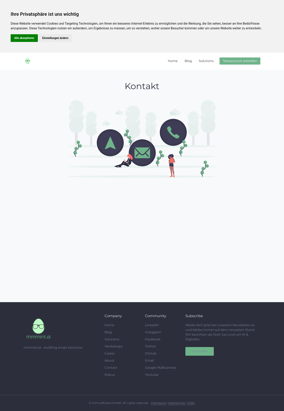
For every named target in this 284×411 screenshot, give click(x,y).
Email (149, 360)
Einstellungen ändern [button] (55, 38)
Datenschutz (177, 403)
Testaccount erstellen (240, 61)
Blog (188, 61)
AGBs (191, 403)
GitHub (150, 353)
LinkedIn (152, 325)
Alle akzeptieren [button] (24, 38)
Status (110, 375)
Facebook (153, 339)
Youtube (152, 375)
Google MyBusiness (160, 367)
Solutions (206, 61)
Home (173, 61)
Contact (111, 367)
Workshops (113, 346)
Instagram (153, 332)
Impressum (159, 403)
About (109, 360)
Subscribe (199, 351)
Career (110, 353)
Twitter (150, 346)
